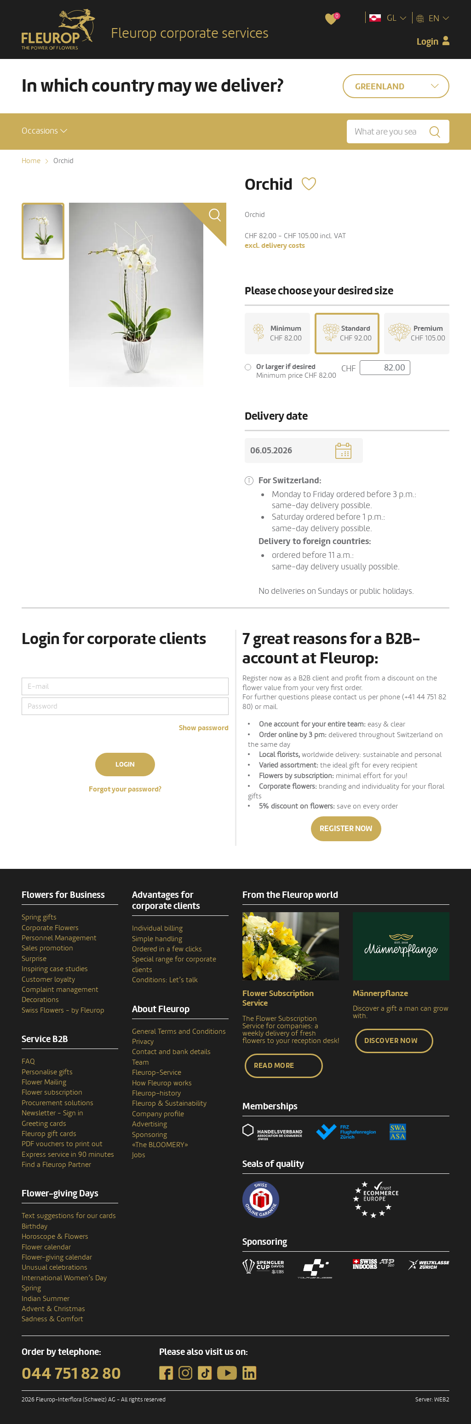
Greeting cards (44, 1123)
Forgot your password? (125, 789)
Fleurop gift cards (49, 1134)
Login (125, 764)
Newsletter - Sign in (52, 1113)
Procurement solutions (57, 1103)
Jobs (138, 1155)
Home (31, 161)
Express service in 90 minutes (68, 1154)
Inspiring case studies (55, 969)
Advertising (149, 1124)
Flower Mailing (44, 1082)
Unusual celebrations (54, 1267)
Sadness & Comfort (52, 1319)
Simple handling (157, 939)
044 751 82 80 (71, 1374)
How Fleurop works (162, 1083)
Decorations (40, 1000)
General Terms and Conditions (179, 1031)
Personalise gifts (47, 1072)
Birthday (34, 1226)
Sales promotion (47, 948)
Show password (204, 728)
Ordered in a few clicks (167, 949)
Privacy (143, 1041)
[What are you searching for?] (398, 131)
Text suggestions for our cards (69, 1216)
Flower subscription (52, 1092)
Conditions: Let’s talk (165, 980)
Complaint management (60, 989)
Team (140, 1062)
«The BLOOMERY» (160, 1145)
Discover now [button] (391, 1040)
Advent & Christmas (53, 1309)
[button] (44, 131)
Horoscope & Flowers (55, 1236)
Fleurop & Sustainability (169, 1103)
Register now (346, 828)
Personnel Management (59, 938)
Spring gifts (39, 917)
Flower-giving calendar (57, 1257)
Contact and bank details (171, 1052)
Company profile (158, 1114)
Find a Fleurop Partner (56, 1164)
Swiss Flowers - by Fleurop (63, 1010)
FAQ (28, 1061)
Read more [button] (274, 1065)
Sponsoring (149, 1135)
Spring (31, 1288)
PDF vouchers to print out (62, 1144)
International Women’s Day (64, 1278)
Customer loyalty (48, 979)
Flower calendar (46, 1247)
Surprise (34, 959)
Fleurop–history (156, 1093)
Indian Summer (45, 1299)
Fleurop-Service (156, 1072)
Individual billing (157, 928)
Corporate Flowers (50, 928)
